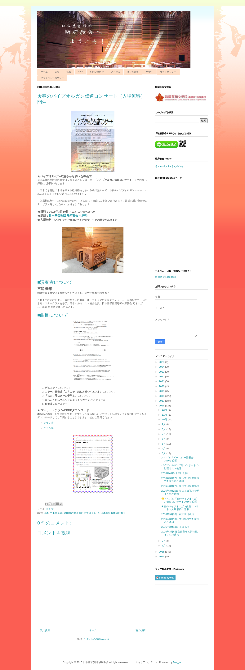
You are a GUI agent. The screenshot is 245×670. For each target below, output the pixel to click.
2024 (162, 366)
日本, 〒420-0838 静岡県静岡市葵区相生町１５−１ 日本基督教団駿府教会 (85, 512)
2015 (162, 551)
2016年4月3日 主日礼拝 (174, 473)
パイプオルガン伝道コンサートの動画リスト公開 (179, 467)
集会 (57, 71)
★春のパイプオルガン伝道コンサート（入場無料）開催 (179, 508)
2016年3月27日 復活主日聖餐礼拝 (180, 486)
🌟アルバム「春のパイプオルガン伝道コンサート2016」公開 (179, 500)
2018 (162, 396)
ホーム (44, 71)
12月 (165, 409)
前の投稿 (140, 630)
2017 (162, 400)
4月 (164, 448)
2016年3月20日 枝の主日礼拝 (177, 514)
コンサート (52, 508)
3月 (164, 453)
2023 (162, 371)
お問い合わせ (97, 71)
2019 (162, 391)
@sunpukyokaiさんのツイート (172, 166)
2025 (162, 362)
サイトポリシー (168, 71)
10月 (165, 419)
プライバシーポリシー (52, 78)
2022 (162, 376)
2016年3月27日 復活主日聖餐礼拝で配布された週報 (180, 480)
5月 (164, 443)
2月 (164, 540)
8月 (164, 429)
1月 (164, 545)
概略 (68, 71)
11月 (165, 414)
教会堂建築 (133, 71)
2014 (162, 556)
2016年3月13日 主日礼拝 (175, 526)
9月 (164, 424)
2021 (162, 381)
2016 (162, 405)
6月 (164, 438)
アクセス (115, 71)
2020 (162, 386)
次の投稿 (45, 630)
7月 (164, 434)
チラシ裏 (49, 428)
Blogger (177, 662)
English (149, 71)
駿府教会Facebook (165, 276)
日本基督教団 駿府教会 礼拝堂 (68, 215)
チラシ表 (49, 422)
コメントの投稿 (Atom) (96, 639)
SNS (80, 71)
